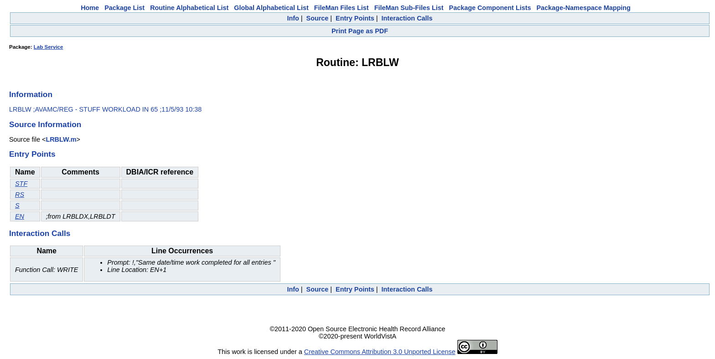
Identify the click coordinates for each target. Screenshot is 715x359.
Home (90, 7)
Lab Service (48, 47)
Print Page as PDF (360, 31)
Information (30, 94)
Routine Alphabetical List (189, 7)
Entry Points (355, 18)
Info (293, 18)
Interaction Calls (407, 18)
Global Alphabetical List (271, 7)
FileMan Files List (341, 7)
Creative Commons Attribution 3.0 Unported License (380, 351)
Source (317, 18)
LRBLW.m (61, 139)
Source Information (45, 124)
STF (21, 183)
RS (19, 194)
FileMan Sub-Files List (409, 7)
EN (19, 216)
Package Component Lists (490, 7)
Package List (124, 7)
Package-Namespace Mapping (584, 7)
